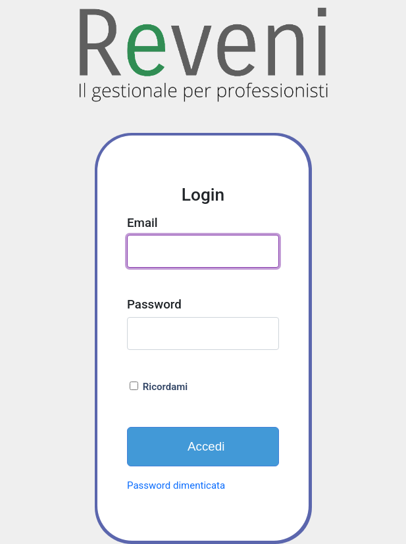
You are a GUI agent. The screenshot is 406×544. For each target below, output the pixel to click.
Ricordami (159, 387)
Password (154, 304)
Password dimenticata (176, 485)
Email (142, 223)
